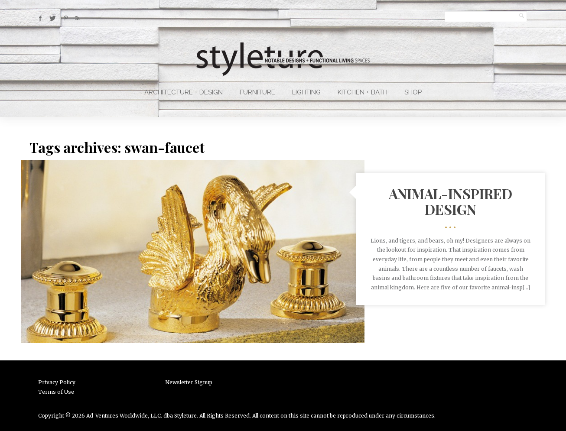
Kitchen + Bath (362, 92)
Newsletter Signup (188, 382)
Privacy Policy (56, 382)
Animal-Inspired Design (450, 201)
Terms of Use (56, 392)
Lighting (306, 92)
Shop (413, 92)
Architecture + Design (183, 92)
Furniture (257, 92)
